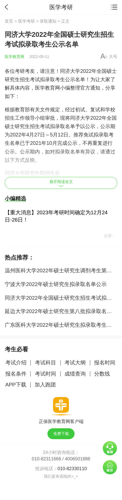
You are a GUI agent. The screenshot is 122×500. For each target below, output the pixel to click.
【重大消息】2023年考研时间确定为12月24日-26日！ (56, 216)
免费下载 (61, 433)
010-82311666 (46, 458)
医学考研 (26, 21)
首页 (9, 21)
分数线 (102, 374)
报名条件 (16, 374)
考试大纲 (75, 363)
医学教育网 (14, 56)
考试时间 (45, 374)
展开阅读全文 (61, 183)
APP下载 (15, 385)
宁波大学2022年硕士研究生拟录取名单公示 (55, 284)
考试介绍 (16, 363)
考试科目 (45, 363)
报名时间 (104, 363)
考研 (20, 71)
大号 (113, 56)
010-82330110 (72, 468)
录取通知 (48, 21)
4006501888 (77, 458)
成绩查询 (75, 374)
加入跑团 (45, 385)
